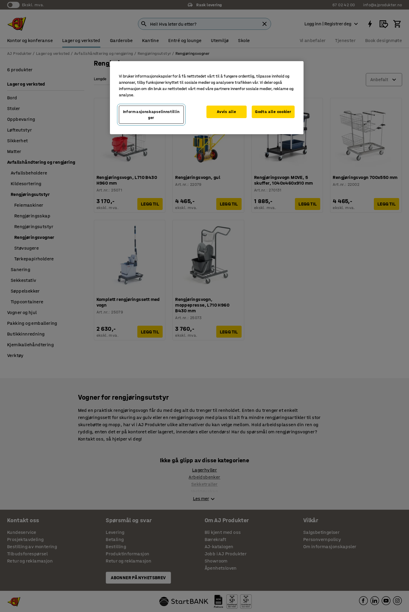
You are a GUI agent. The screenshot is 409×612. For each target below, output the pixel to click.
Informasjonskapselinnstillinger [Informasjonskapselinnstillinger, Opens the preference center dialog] (151, 114)
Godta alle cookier (273, 111)
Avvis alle (226, 111)
